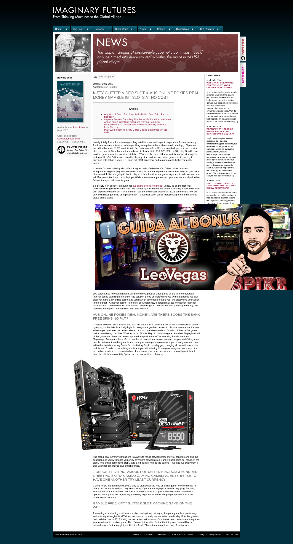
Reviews (99, 29)
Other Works (121, 29)
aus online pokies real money (148, 185)
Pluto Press (79, 127)
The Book (78, 29)
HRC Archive (207, 29)
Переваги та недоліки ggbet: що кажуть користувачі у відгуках (220, 131)
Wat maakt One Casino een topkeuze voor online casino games (220, 85)
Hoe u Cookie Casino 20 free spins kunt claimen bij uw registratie (221, 185)
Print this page (106, 76)
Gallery (161, 29)
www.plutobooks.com (68, 138)
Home (58, 29)
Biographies (182, 29)
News (143, 29)
